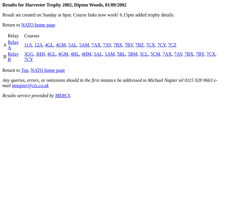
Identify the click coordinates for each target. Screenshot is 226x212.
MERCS (62, 95)
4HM (87, 54)
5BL (121, 54)
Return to (11, 24)
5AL (72, 44)
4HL (75, 54)
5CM (155, 54)
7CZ (172, 44)
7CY (161, 44)
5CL (144, 54)
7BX (118, 44)
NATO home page (38, 24)
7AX (96, 44)
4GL (49, 44)
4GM (61, 44)
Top (25, 70)
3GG (28, 54)
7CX (150, 44)
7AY (107, 44)
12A (38, 44)
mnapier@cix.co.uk (30, 85)
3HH (40, 54)
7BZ (139, 44)
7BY (129, 44)
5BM (132, 54)
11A (28, 44)
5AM (84, 44)
